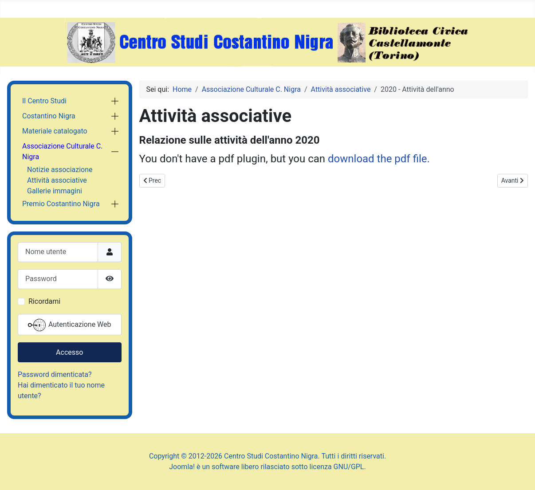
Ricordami (44, 301)
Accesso (69, 352)
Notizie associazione (60, 169)
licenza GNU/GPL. (338, 467)
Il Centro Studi (44, 101)
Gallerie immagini (54, 191)
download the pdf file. (379, 159)
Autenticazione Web (69, 325)
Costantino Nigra (48, 116)
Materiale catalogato (54, 131)
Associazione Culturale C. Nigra (62, 151)
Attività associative (57, 180)
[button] (114, 101)
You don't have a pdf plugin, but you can (284, 159)
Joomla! (182, 467)
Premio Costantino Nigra (61, 204)
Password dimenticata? (55, 374)
